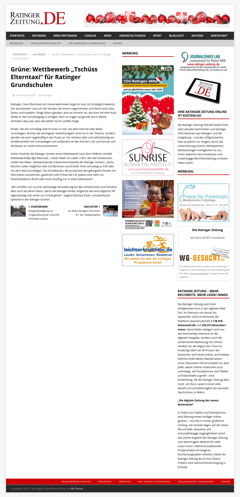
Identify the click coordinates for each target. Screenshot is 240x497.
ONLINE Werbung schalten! (46, 43)
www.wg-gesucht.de (199, 273)
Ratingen (39, 35)
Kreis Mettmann (65, 35)
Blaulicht (176, 35)
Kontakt (117, 43)
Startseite (17, 35)
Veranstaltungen (132, 35)
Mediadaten (16, 43)
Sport (157, 35)
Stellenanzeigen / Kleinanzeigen (87, 43)
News (107, 35)
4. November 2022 (26, 95)
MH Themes (76, 488)
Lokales (90, 35)
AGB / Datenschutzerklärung (154, 481)
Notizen (197, 35)
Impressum (124, 481)
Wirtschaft (219, 35)
